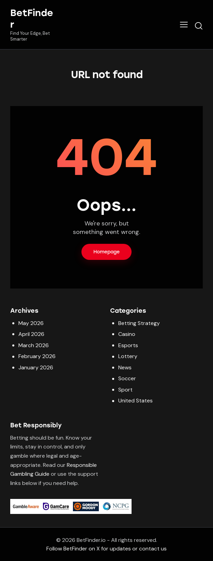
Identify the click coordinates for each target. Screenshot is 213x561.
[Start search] (198, 26)
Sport (125, 389)
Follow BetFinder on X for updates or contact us (106, 548)
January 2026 (35, 367)
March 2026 (33, 345)
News (125, 367)
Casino (126, 334)
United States (135, 400)
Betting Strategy (139, 323)
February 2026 (37, 356)
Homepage (106, 252)
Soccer (127, 378)
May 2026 (31, 323)
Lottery (127, 356)
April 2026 (31, 334)
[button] (184, 24)
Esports (128, 345)
